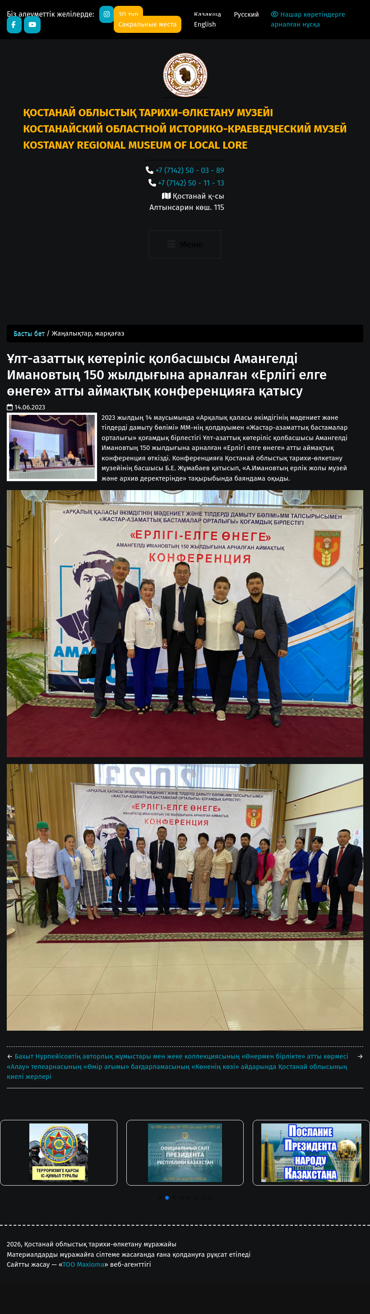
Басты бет (29, 333)
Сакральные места (147, 24)
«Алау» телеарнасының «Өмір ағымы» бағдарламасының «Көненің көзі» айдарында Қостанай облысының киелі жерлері (177, 1072)
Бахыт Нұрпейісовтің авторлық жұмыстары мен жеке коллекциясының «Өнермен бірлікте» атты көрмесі (180, 1056)
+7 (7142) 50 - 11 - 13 (191, 183)
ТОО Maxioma (83, 1264)
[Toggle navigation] (185, 244)
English (205, 24)
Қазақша (208, 14)
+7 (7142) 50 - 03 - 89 (190, 170)
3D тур (128, 14)
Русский (246, 14)
